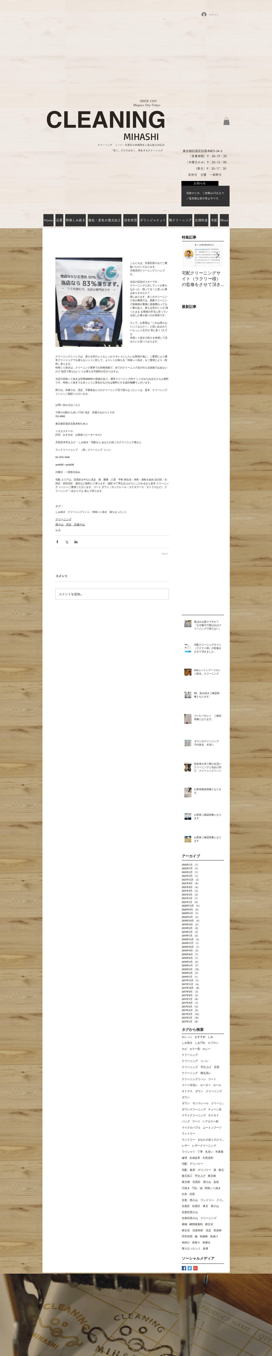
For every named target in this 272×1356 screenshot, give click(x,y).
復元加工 (187, 1175)
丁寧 (200, 1151)
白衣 (184, 1194)
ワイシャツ (188, 1151)
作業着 (219, 1151)
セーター (205, 1085)
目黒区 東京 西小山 (205, 1206)
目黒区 (186, 1206)
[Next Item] (217, 255)
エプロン (213, 1042)
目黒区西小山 (190, 1212)
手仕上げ (200, 1175)
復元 (221, 1169)
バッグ (186, 1121)
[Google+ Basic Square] (195, 1268)
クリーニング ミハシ (195, 1060)
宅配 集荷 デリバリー (196, 1169)
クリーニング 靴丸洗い (196, 1072)
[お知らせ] (199, 183)
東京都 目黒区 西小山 (196, 1181)
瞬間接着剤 (196, 1224)
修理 (184, 1157)
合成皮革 (194, 1157)
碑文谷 (209, 1224)
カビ (184, 1048)
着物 (184, 1224)
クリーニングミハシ (79, 511)
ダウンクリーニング (194, 1109)
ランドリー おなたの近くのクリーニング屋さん (203, 1139)
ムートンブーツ (212, 1127)
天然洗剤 (207, 1157)
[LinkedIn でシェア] (76, 542)
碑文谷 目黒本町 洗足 (196, 1230)
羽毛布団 (187, 1236)
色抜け (214, 1236)
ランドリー (188, 1133)
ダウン (186, 1097)
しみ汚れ (200, 1042)
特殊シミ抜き (99, 511)
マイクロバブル (191, 1127)
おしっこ (187, 1036)
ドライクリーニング (194, 1115)
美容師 (218, 1230)
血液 (205, 1248)
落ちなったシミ (118, 511)
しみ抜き (60, 511)
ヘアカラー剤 (210, 1121)
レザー (186, 1145)
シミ (58, 529)
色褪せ (206, 1242)
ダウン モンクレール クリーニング (203, 1103)
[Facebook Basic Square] (184, 1268)
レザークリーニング (204, 1145)
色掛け (186, 1242)
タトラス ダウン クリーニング (202, 1091)
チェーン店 (215, 1109)
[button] (226, 121)
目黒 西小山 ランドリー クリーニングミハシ (203, 1200)
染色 (216, 1181)
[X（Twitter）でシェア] (66, 542)
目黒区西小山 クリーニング (199, 1218)
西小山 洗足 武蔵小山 (70, 524)
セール (217, 1085)
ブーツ (196, 1121)
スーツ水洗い (190, 1085)
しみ (210, 1036)
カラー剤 (194, 1048)
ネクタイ (213, 1115)
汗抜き (186, 1188)
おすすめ (200, 1036)
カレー (206, 1048)
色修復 (204, 1236)
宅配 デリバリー (192, 1163)
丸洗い (209, 1151)
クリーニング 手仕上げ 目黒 (200, 1067)
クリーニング (63, 519)
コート (212, 1079)
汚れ (194, 1188)
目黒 (192, 1194)
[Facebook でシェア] (57, 542)
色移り (196, 1242)
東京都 (212, 1175)
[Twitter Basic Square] (190, 1268)
